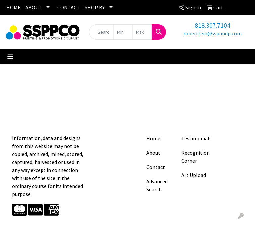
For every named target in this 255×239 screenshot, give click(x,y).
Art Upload (193, 175)
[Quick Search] (101, 32)
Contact (155, 167)
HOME (13, 7)
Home (153, 138)
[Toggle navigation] (10, 56)
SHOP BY (95, 7)
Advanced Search (157, 185)
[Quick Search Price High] (142, 32)
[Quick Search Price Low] (123, 32)
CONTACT (68, 7)
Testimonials (194, 138)
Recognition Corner (194, 156)
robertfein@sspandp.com (212, 33)
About (153, 152)
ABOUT (33, 7)
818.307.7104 (212, 25)
